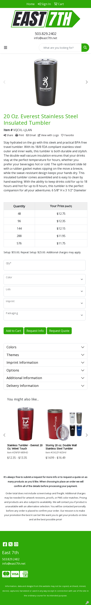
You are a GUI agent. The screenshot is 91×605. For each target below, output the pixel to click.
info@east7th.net (45, 38)
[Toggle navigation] (5, 47)
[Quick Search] (60, 47)
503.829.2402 (45, 33)
